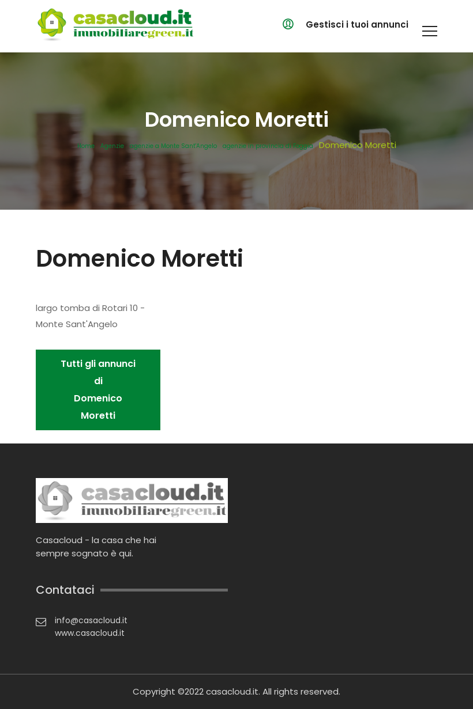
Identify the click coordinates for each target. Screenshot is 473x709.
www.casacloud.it (90, 633)
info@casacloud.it (91, 620)
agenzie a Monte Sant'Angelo (173, 146)
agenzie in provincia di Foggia (268, 146)
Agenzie (112, 146)
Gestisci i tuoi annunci (357, 24)
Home (86, 146)
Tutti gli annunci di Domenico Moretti (98, 389)
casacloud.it (232, 691)
